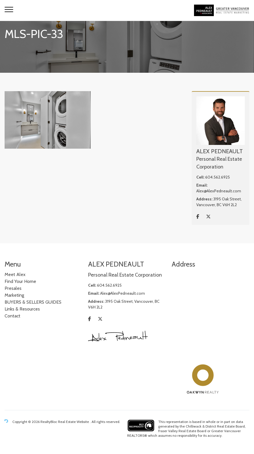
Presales (13, 288)
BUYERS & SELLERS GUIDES (33, 302)
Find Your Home (20, 281)
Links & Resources (22, 309)
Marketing (14, 295)
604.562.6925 (217, 177)
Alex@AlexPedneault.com (218, 191)
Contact (12, 316)
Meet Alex (15, 274)
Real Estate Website (74, 421)
